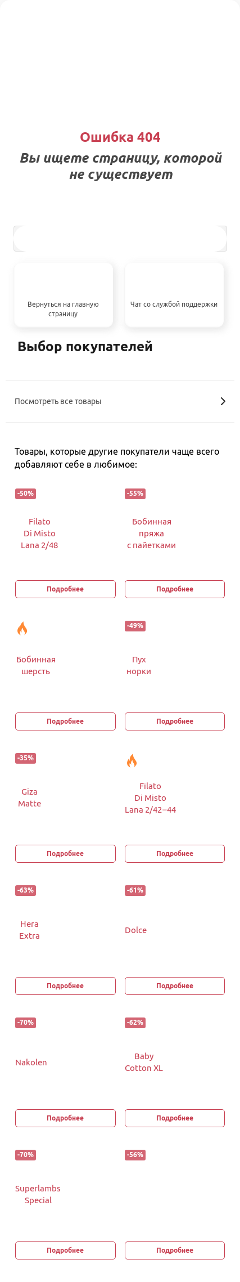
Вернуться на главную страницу (63, 309)
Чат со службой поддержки (174, 304)
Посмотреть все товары (120, 401)
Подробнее (65, 589)
